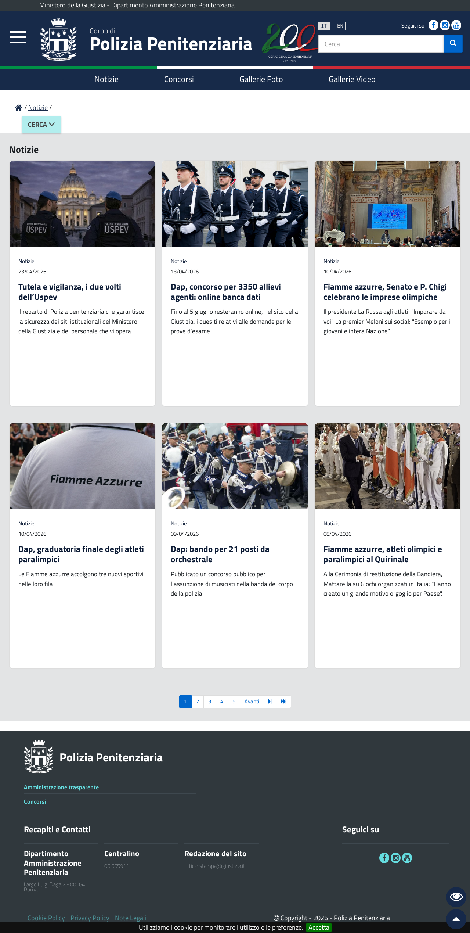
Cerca (41, 124)
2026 (320, 918)
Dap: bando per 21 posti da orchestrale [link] (220, 554)
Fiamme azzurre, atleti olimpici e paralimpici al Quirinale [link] (382, 554)
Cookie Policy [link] (46, 918)
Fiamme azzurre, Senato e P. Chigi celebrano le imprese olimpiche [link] (385, 291)
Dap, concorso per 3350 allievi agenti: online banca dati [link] (226, 291)
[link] (18, 37)
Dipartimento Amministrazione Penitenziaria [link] (173, 5)
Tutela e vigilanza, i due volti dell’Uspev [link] (69, 291)
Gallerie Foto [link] (261, 79)
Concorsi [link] (179, 79)
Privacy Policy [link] (89, 918)
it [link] (324, 25)
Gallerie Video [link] (352, 79)
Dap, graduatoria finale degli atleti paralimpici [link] (81, 554)
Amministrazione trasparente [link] (61, 787)
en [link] (340, 25)
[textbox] (381, 44)
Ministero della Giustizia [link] (72, 5)
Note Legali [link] (130, 918)
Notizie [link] (106, 79)
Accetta (318, 927)
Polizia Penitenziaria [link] (171, 41)
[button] (453, 44)
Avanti (252, 701)
